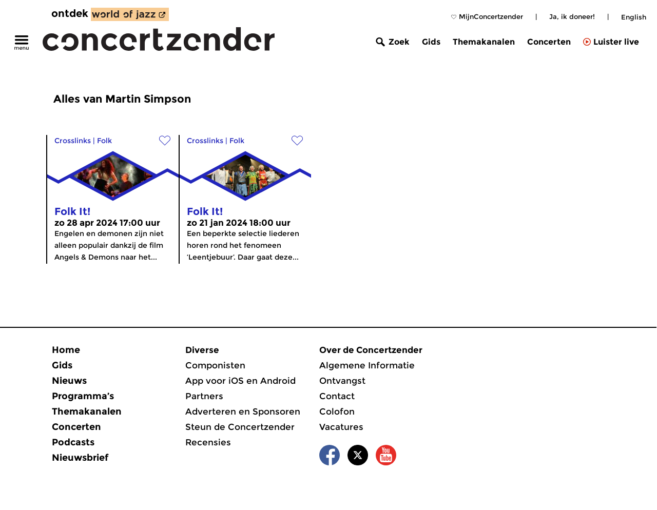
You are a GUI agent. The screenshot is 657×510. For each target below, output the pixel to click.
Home (66, 350)
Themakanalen (484, 42)
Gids (431, 42)
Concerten (549, 42)
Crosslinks (72, 140)
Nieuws (69, 380)
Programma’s (83, 396)
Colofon (337, 411)
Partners (204, 396)
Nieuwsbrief (80, 457)
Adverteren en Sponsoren (242, 411)
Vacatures (341, 427)
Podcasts (73, 442)
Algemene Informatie (367, 365)
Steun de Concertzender (240, 427)
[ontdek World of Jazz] (130, 14)
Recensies (208, 442)
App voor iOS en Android (240, 381)
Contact (337, 396)
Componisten (215, 365)
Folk (104, 140)
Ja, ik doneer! (572, 16)
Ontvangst (342, 381)
